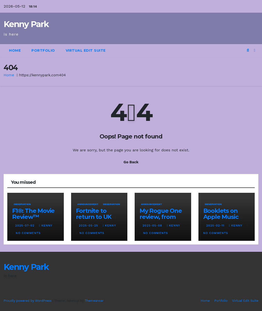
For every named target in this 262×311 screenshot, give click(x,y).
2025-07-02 (25, 225)
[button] (248, 50)
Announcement (87, 204)
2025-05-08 (152, 225)
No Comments (28, 233)
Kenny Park (26, 24)
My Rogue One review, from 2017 (161, 216)
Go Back (131, 162)
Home (15, 50)
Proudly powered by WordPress (28, 300)
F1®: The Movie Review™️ (33, 213)
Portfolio (43, 50)
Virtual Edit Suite (86, 50)
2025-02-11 (215, 225)
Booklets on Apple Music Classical (220, 216)
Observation (22, 204)
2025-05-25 (89, 225)
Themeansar (94, 300)
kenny (45, 225)
